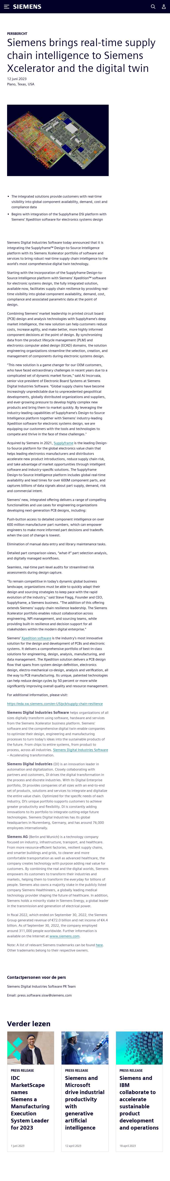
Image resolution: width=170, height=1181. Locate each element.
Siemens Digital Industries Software (80, 750)
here (99, 945)
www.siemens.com (64, 936)
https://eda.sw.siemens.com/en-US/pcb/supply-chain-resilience (55, 704)
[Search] (153, 6)
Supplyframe (63, 443)
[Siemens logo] (27, 6)
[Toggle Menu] (7, 7)
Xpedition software (36, 638)
